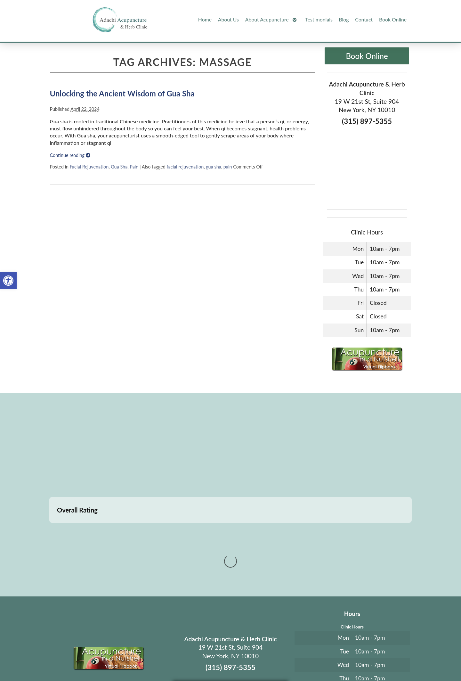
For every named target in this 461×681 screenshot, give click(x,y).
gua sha (213, 166)
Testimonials (318, 19)
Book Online (393, 19)
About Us (228, 19)
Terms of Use (273, 660)
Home (205, 19)
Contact (364, 19)
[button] (8, 280)
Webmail (327, 660)
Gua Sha (119, 166)
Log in (353, 660)
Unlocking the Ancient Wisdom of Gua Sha (122, 93)
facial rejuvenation (185, 166)
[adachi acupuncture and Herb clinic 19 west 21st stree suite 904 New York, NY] (230, 446)
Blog (344, 19)
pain (227, 166)
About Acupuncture (267, 19)
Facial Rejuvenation (89, 166)
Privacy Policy (300, 660)
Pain (134, 166)
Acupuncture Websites (118, 660)
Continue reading (70, 155)
